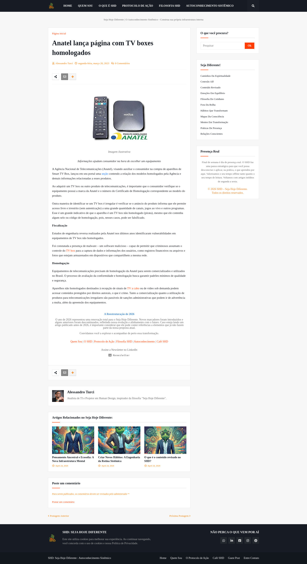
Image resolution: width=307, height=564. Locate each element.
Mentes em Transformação (214, 122)
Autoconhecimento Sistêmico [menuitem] (210, 5)
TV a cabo (133, 288)
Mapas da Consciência (212, 116)
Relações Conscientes (211, 133)
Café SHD (162, 341)
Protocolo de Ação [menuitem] (137, 5)
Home (163, 558)
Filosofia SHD (124, 341)
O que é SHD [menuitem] (107, 5)
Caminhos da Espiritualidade (215, 75)
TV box (70, 250)
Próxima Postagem (179, 515)
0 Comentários (122, 63)
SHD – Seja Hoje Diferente (232, 189)
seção (105, 173)
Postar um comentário (63, 501)
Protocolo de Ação (104, 341)
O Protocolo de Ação (197, 558)
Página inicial (59, 33)
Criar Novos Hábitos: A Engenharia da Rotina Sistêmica (119, 459)
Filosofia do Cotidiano (212, 99)
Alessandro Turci (80, 392)
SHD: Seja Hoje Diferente (62, 558)
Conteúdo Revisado (210, 87)
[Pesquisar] (223, 46)
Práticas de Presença (211, 128)
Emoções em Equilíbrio (212, 93)
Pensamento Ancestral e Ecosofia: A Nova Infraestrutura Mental (73, 459)
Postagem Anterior (59, 515)
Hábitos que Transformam (214, 110)
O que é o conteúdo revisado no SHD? (162, 459)
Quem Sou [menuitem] (85, 5)
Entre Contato (251, 558)
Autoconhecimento (144, 341)
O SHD (88, 341)
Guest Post (234, 558)
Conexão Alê (207, 81)
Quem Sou (76, 341)
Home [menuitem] (67, 5)
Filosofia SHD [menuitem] (169, 5)
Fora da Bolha (208, 104)
